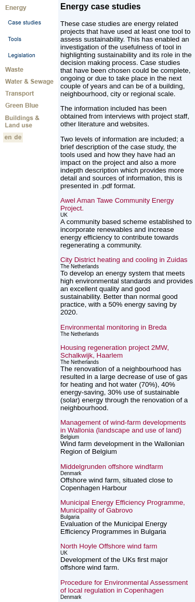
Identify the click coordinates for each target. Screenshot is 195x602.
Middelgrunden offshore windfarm (111, 466)
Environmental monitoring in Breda (113, 327)
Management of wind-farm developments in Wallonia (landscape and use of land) (123, 426)
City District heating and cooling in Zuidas (123, 260)
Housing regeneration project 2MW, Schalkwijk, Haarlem (114, 351)
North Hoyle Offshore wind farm (108, 546)
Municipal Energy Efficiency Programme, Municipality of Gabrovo (122, 506)
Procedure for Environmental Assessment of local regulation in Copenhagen (124, 586)
